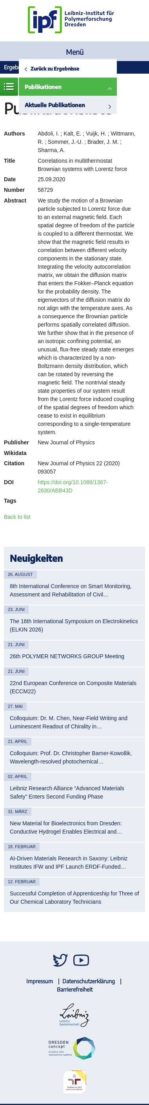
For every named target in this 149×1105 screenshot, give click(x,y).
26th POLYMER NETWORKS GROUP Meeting (67, 656)
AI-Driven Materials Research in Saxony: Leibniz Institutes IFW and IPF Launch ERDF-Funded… (68, 862)
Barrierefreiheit (75, 989)
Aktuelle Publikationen (55, 105)
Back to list (17, 517)
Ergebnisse (17, 67)
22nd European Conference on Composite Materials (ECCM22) (73, 687)
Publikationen (43, 87)
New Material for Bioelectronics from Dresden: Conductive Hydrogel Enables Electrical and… (66, 827)
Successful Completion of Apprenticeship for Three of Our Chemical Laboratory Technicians (74, 897)
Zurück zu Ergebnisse (55, 68)
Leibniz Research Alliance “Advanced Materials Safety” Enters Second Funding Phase (67, 792)
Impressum (39, 981)
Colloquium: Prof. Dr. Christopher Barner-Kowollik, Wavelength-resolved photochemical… (71, 757)
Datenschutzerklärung (88, 981)
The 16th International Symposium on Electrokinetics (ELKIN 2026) (74, 625)
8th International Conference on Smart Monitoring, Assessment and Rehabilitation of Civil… (71, 590)
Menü (75, 51)
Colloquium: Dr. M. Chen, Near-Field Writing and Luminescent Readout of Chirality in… (68, 722)
